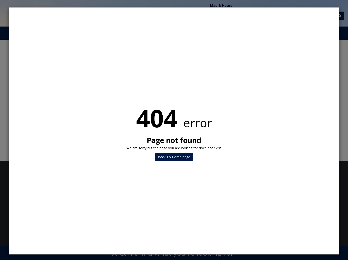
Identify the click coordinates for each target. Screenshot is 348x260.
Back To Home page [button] (174, 157)
